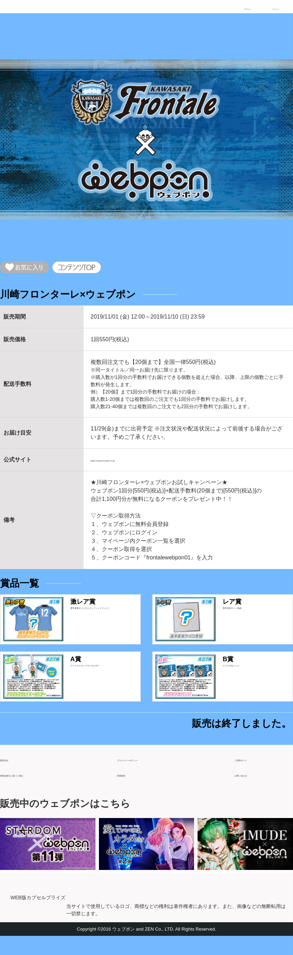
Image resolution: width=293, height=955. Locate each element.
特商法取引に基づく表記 (30, 791)
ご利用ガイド (251, 775)
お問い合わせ (251, 791)
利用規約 (128, 791)
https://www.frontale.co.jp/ (122, 464)
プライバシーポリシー (145, 775)
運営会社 (11, 775)
